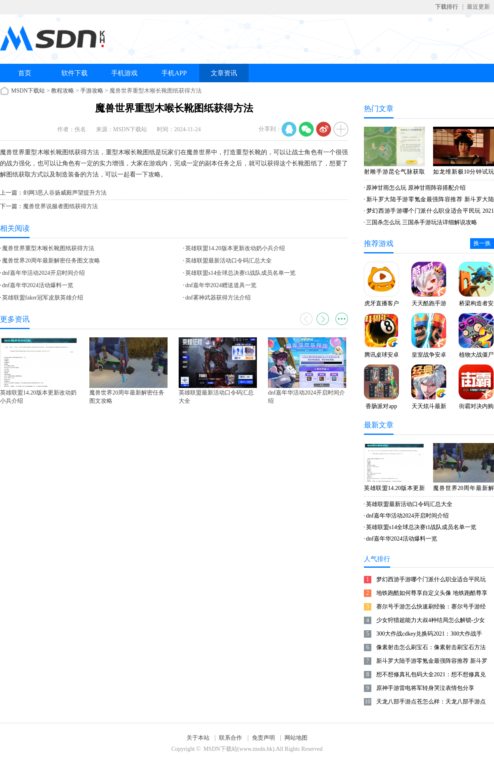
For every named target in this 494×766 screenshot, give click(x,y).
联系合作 (230, 738)
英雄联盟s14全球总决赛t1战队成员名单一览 (240, 273)
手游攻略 (91, 91)
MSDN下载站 (28, 91)
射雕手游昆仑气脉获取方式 (394, 173)
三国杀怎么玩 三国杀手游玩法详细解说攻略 (421, 222)
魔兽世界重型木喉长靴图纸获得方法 (48, 248)
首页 (24, 73)
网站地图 (296, 738)
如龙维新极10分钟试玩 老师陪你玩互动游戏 (463, 173)
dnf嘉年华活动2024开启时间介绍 (43, 273)
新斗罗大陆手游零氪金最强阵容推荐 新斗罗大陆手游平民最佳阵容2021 (429, 200)
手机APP (173, 73)
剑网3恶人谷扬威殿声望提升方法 (65, 193)
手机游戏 (124, 73)
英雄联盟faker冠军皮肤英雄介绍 (42, 298)
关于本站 (198, 738)
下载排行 (446, 7)
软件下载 (74, 73)
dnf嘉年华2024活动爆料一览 (37, 285)
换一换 (482, 243)
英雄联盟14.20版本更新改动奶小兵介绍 (235, 248)
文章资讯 (224, 73)
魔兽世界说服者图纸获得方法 (60, 206)
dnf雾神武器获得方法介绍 (218, 298)
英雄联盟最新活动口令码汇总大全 (228, 261)
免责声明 (263, 738)
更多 (342, 319)
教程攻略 (62, 91)
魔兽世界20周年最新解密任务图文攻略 (51, 261)
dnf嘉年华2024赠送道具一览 (220, 285)
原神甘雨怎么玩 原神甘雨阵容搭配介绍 (416, 188)
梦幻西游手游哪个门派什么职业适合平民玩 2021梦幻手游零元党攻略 (429, 212)
